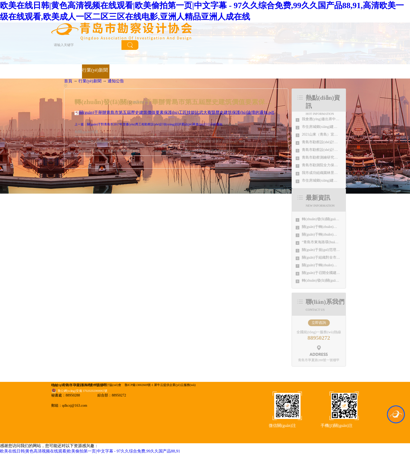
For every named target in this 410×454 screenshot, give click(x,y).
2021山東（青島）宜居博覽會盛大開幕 (332, 134)
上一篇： (148, 124)
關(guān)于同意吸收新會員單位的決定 (210, 151)
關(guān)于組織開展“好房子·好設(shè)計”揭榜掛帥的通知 (217, 141)
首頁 (55, 71)
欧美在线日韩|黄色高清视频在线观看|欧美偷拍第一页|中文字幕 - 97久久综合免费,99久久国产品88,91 (90, 451)
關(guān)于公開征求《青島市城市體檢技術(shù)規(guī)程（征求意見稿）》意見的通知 (110, 151)
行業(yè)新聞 (89, 81)
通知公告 (116, 81)
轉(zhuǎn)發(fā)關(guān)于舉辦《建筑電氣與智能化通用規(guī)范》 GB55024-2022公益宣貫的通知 (110, 141)
